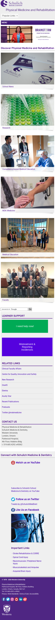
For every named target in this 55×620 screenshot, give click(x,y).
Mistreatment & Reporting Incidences (27, 347)
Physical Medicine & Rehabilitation (13, 584)
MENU (4, 22)
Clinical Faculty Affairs (11, 368)
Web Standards (13, 594)
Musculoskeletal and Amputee (26, 567)
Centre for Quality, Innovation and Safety (19, 374)
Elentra (5, 390)
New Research (8, 379)
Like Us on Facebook (27, 509)
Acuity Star (6, 396)
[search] (14, 309)
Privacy (4, 594)
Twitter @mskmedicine (11, 412)
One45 (5, 385)
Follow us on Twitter (27, 499)
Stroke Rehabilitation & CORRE (26, 553)
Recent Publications (10, 401)
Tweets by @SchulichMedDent (24, 504)
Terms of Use (24, 594)
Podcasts (6, 407)
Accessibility (34, 594)
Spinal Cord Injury (20, 557)
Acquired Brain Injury (22, 571)
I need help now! (25, 326)
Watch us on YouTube (28, 462)
